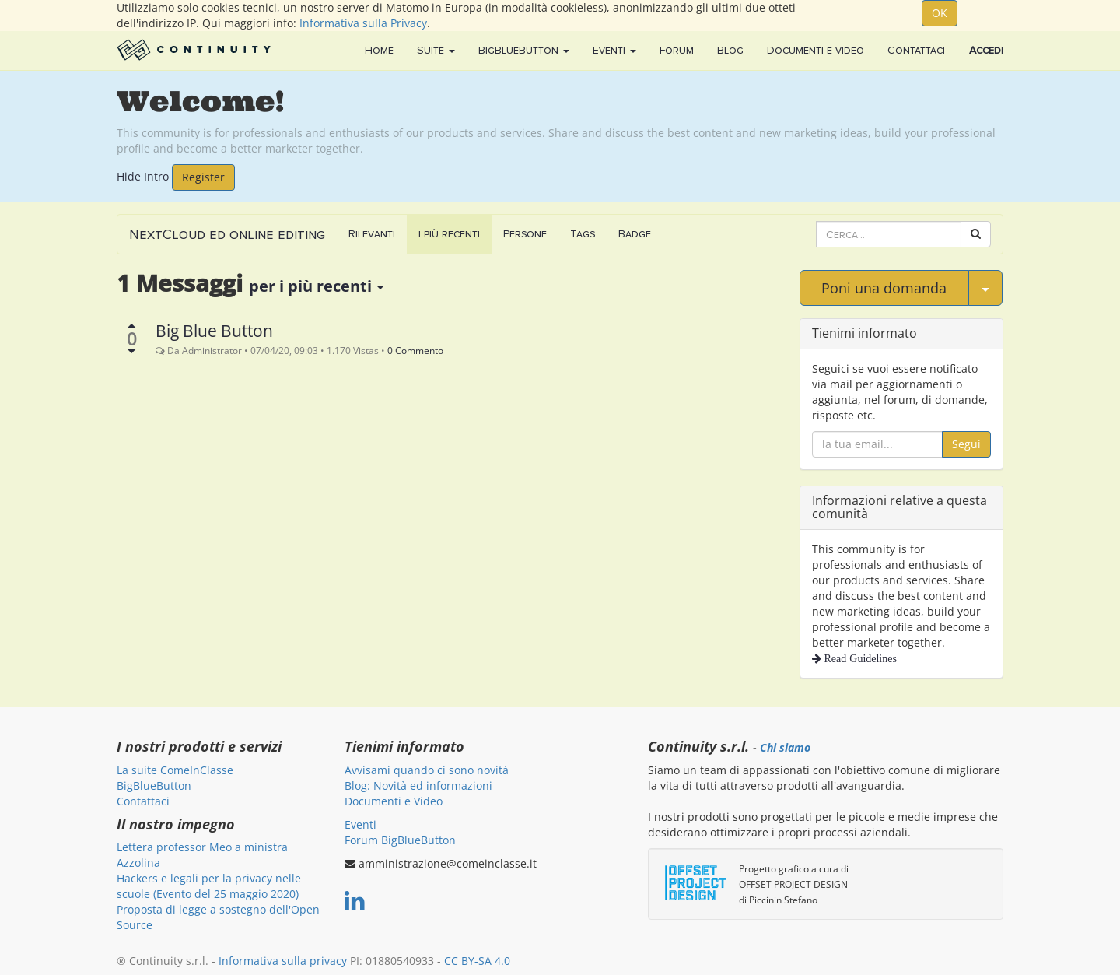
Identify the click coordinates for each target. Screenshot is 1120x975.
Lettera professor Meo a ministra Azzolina (202, 855)
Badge (634, 233)
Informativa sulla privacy (283, 960)
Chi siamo (785, 748)
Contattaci (143, 801)
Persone (525, 233)
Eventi (360, 824)
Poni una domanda (884, 288)
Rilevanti (371, 233)
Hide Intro (143, 175)
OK (939, 12)
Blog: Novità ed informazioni (418, 785)
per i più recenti (316, 285)
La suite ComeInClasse (175, 770)
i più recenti (449, 233)
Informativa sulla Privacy (363, 23)
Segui (966, 444)
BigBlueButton (154, 785)
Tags (582, 233)
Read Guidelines (859, 658)
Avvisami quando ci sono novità (427, 770)
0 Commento (415, 350)
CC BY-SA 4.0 (477, 960)
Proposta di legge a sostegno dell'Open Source (218, 917)
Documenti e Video (394, 801)
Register (203, 177)
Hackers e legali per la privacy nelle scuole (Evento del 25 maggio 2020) (209, 886)
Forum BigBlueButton (400, 840)
